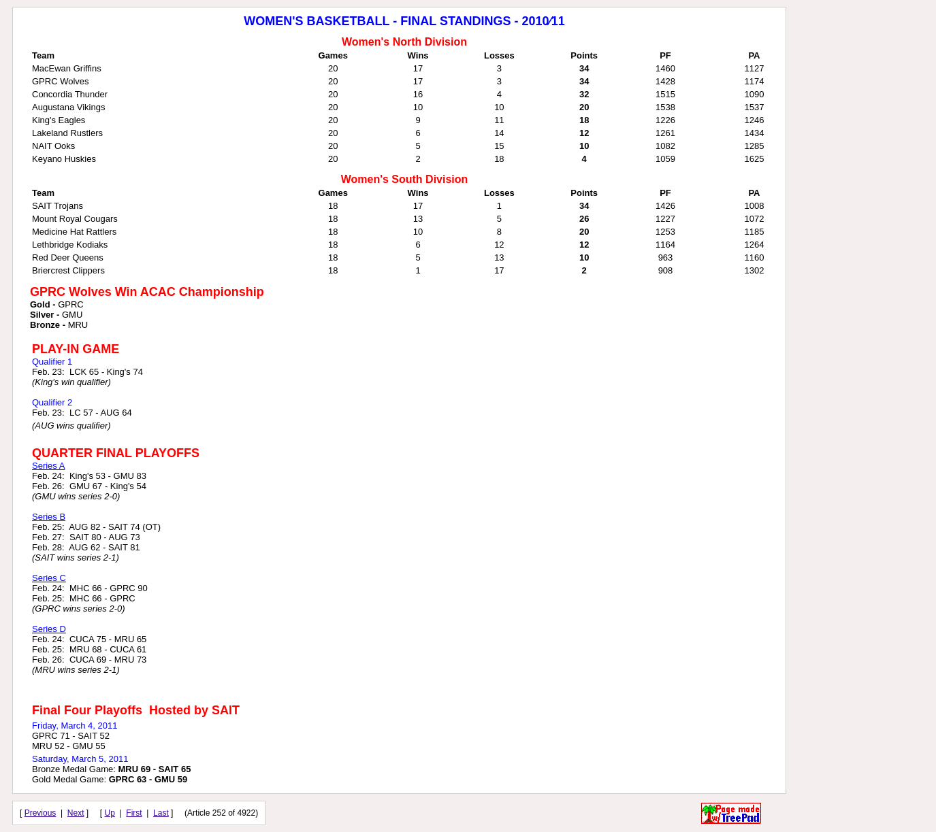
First (134, 813)
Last (161, 813)
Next (75, 813)
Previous (41, 813)
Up (110, 813)
